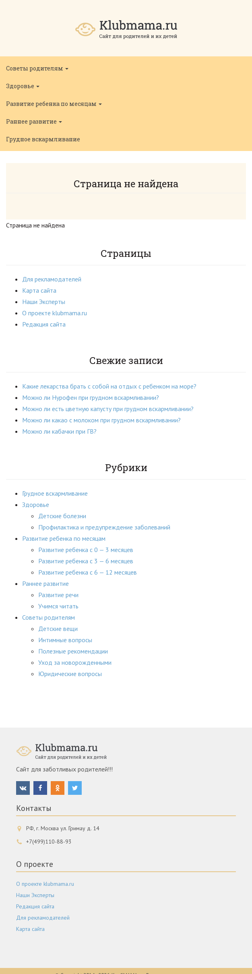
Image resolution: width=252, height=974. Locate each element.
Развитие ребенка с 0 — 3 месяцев (85, 550)
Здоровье (22, 86)
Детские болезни (62, 516)
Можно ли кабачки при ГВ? (59, 431)
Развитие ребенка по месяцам (54, 104)
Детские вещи (58, 629)
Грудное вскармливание (43, 139)
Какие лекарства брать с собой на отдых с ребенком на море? (109, 386)
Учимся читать (58, 606)
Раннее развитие (34, 121)
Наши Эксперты (43, 302)
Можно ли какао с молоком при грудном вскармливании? (101, 420)
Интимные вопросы (65, 640)
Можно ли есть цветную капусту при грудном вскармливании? (108, 409)
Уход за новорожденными (75, 662)
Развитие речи (58, 595)
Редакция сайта (44, 324)
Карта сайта (39, 290)
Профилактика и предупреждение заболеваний (104, 527)
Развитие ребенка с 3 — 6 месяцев (85, 561)
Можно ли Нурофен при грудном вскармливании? (90, 397)
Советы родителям (37, 68)
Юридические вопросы (70, 674)
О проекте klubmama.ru (54, 313)
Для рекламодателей (51, 279)
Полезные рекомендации (73, 651)
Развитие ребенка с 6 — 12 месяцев (87, 572)
